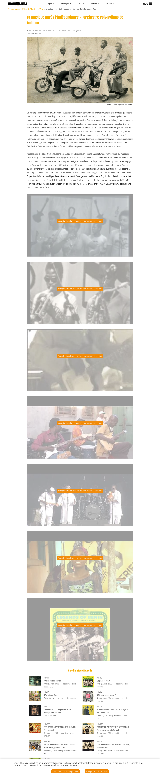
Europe (95, 3)
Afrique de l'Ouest (28, 9)
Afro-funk (51, 30)
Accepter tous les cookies (96, 771)
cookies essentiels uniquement (65, 771)
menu (145, 3)
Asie (81, 3)
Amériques (66, 3)
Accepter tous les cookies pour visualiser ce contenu (80, 221)
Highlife (64, 30)
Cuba (40, 30)
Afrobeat (58, 30)
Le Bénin (40, 9)
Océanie (110, 3)
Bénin (45, 30)
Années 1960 (33, 30)
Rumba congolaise (74, 30)
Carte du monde (14, 9)
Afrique (50, 3)
